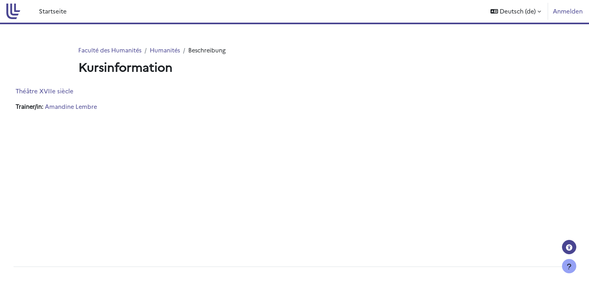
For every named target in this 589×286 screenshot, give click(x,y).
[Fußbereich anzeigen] (569, 266)
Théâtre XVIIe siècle (59, 91)
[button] (515, 11)
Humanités (167, 50)
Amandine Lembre (86, 107)
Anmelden (568, 11)
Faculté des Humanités (111, 50)
